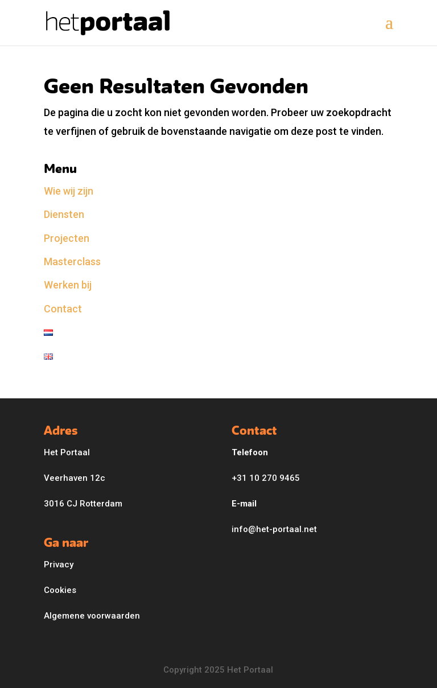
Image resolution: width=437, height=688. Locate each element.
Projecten (66, 238)
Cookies (60, 590)
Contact (63, 309)
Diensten (64, 214)
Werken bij (68, 285)
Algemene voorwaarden (92, 616)
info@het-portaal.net (274, 529)
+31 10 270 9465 (266, 478)
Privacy (58, 564)
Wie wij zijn (68, 191)
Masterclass (72, 261)
